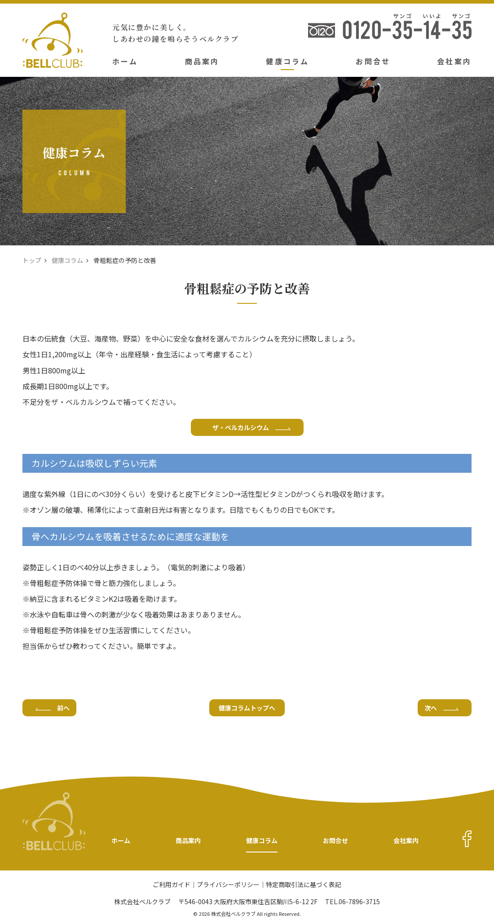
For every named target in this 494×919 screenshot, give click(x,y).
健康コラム (287, 61)
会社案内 (454, 61)
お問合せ (373, 61)
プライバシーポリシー (228, 885)
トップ (31, 260)
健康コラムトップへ (247, 707)
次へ (441, 707)
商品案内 (202, 61)
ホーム (125, 61)
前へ (52, 707)
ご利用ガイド (171, 885)
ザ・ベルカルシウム (251, 427)
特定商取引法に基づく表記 (303, 885)
